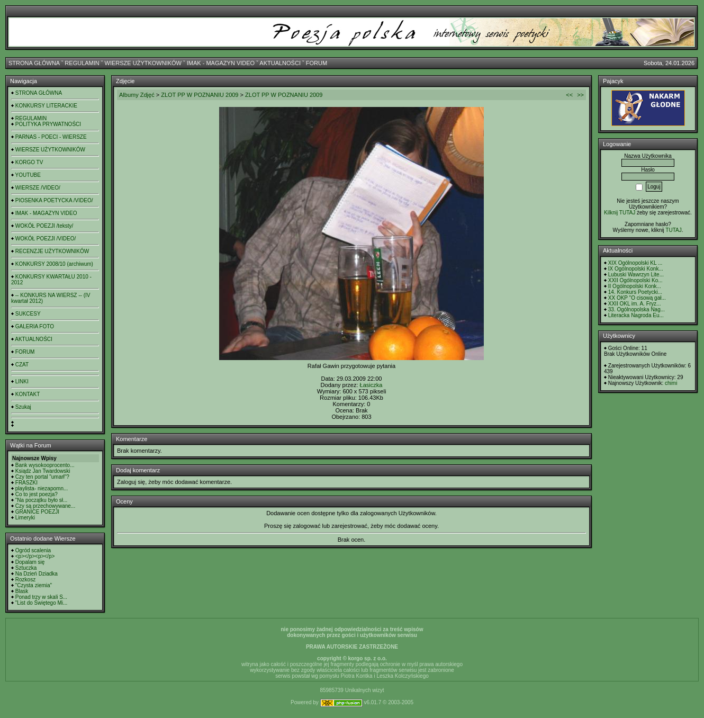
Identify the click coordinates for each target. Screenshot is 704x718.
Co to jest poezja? (36, 494)
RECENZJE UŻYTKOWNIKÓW (52, 251)
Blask (21, 591)
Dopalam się (30, 562)
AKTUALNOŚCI (280, 63)
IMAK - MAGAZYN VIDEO (221, 63)
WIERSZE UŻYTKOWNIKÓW (143, 63)
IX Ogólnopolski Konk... (635, 269)
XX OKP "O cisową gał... (637, 298)
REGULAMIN (82, 63)
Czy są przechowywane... (45, 506)
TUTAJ (673, 230)
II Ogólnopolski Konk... (634, 286)
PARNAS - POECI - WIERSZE (51, 137)
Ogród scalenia (33, 550)
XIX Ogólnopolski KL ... (635, 263)
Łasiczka (371, 385)
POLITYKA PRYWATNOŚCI (48, 124)
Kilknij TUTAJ (619, 213)
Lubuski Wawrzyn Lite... (636, 274)
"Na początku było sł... (41, 500)
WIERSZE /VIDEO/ (37, 188)
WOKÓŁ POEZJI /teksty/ (44, 226)
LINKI (22, 381)
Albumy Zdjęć (137, 95)
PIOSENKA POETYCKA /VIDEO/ (54, 200)
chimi (671, 383)
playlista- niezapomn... (41, 488)
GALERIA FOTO (34, 326)
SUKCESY (28, 314)
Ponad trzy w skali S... (41, 597)
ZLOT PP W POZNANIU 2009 (199, 95)
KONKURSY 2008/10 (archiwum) (54, 264)
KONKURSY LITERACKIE (46, 106)
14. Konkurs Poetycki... (635, 292)
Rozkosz (25, 579)
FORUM (316, 63)
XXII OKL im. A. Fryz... (634, 304)
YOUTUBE (28, 175)
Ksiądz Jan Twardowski (42, 471)
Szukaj (23, 407)
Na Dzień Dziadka (36, 574)
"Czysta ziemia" (33, 585)
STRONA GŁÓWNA (34, 63)
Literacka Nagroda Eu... (636, 315)
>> (580, 95)
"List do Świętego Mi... (41, 603)
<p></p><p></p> (35, 556)
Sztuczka (26, 568)
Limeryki (25, 517)
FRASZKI (26, 483)
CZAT (22, 364)
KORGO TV (29, 162)
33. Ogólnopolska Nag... (636, 309)
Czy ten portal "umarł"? (42, 477)
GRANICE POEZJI (37, 512)
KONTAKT (27, 394)
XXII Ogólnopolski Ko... (635, 280)
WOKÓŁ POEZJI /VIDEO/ (45, 238)
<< (569, 95)
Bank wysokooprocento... (45, 465)
